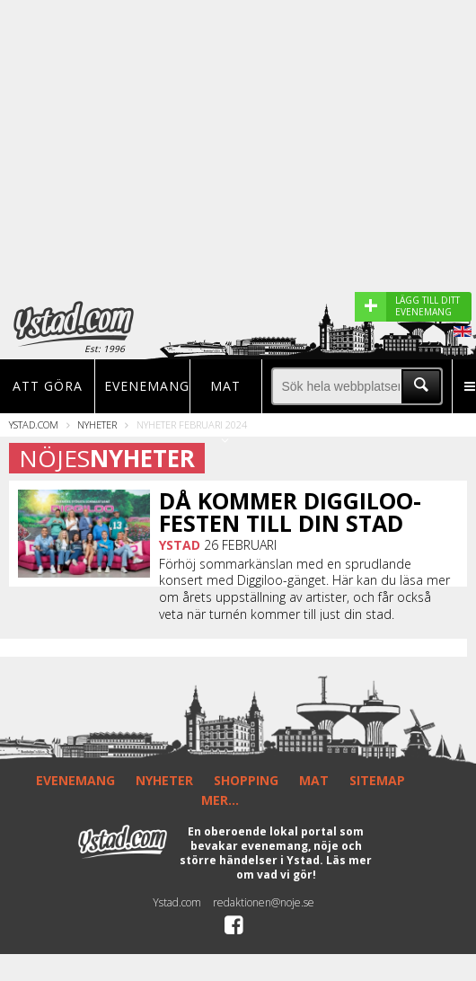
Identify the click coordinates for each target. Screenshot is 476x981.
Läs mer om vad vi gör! (304, 867)
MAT (314, 780)
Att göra (48, 385)
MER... (220, 800)
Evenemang (142, 385)
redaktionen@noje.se (263, 902)
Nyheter (97, 424)
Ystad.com (33, 424)
